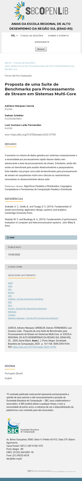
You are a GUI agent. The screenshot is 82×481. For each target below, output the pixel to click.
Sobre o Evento (58, 35)
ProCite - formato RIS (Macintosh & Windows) (27, 309)
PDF (12, 237)
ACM (10, 286)
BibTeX (11, 293)
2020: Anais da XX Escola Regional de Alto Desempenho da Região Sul (39, 68)
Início (8, 63)
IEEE (10, 302)
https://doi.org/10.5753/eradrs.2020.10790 (33, 134)
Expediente (42, 42)
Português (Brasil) (14, 373)
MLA (10, 305)
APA (10, 289)
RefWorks (12, 312)
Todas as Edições (31, 35)
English (8, 378)
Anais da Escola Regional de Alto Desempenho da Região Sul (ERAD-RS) (41, 26)
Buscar (40, 49)
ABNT (10, 283)
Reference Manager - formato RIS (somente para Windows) (33, 318)
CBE (10, 296)
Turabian (11, 315)
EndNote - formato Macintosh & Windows (25, 299)
